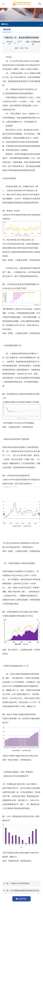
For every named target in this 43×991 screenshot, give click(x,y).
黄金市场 (6, 29)
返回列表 (22, 899)
